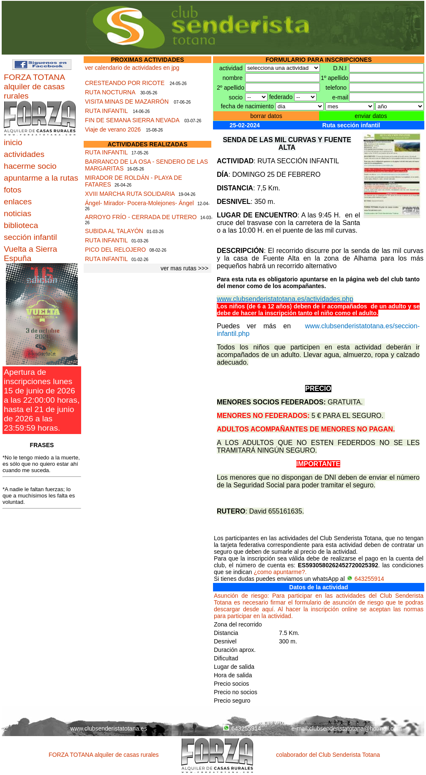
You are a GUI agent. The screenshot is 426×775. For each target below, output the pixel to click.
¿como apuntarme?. (280, 572)
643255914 (365, 578)
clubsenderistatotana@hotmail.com (355, 728)
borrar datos (266, 116)
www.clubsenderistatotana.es (108, 728)
